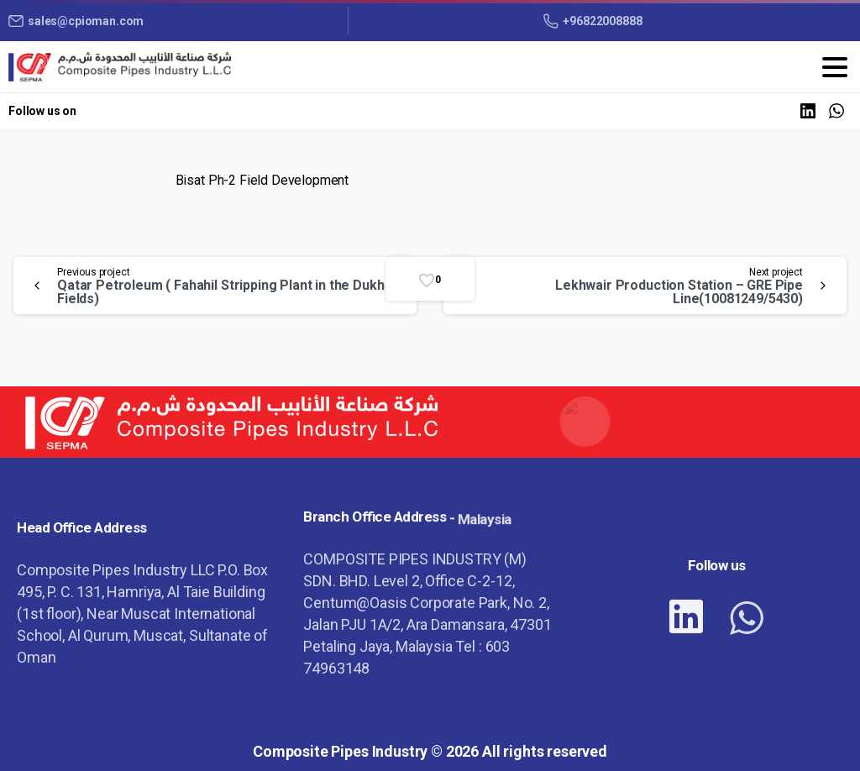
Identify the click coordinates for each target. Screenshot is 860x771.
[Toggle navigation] (835, 67)
